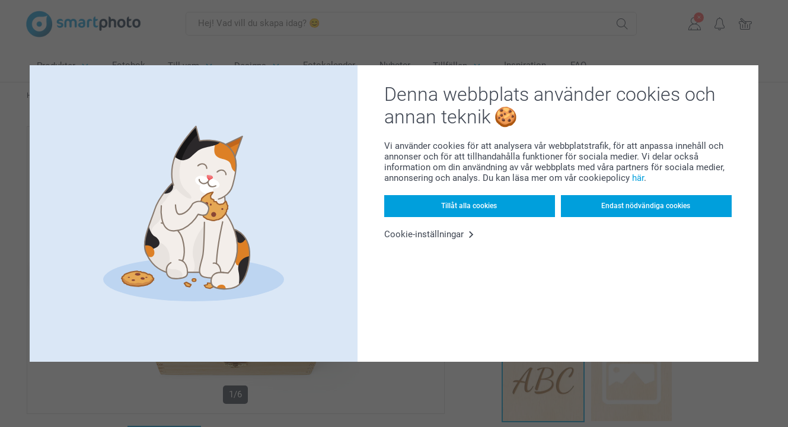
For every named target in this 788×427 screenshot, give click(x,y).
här (638, 178)
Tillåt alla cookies (469, 206)
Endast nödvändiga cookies (645, 206)
